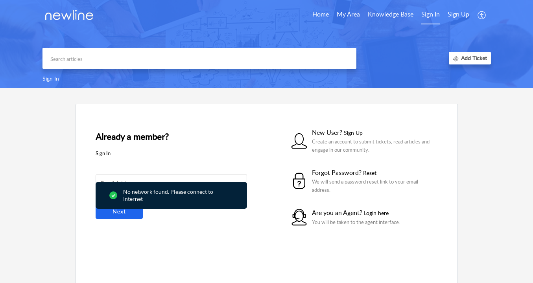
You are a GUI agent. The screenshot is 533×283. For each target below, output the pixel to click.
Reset (369, 172)
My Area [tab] (348, 14)
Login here (376, 213)
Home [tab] (320, 14)
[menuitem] (430, 15)
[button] (482, 15)
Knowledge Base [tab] (390, 14)
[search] (199, 58)
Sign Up (458, 14)
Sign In (430, 14)
